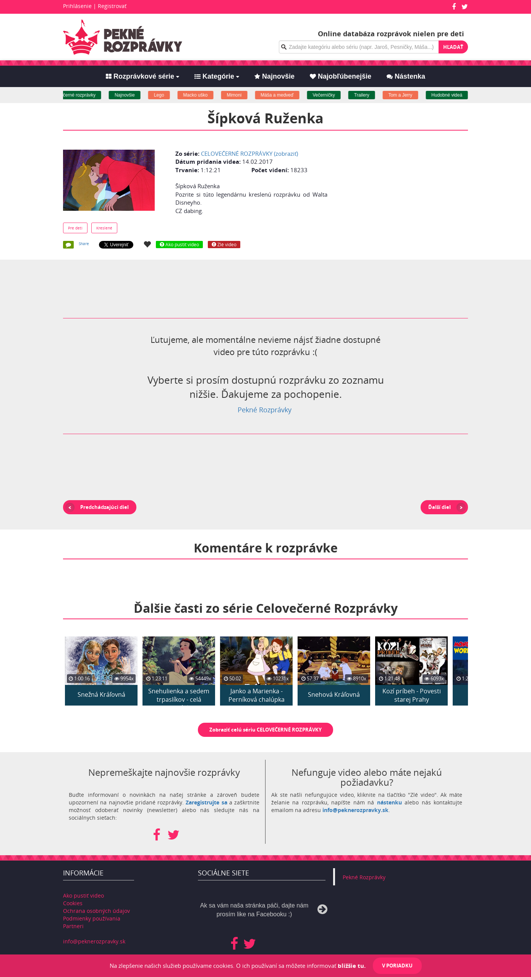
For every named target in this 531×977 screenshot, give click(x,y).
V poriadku (397, 965)
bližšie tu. (352, 965)
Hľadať (453, 47)
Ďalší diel (439, 507)
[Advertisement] (400, 193)
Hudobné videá (454, 95)
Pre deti (75, 228)
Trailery (369, 95)
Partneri (73, 926)
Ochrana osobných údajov (96, 910)
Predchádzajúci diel (104, 507)
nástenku (389, 802)
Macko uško (203, 95)
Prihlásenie (77, 6)
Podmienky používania (91, 918)
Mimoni (242, 95)
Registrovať (112, 6)
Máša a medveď (285, 95)
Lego (167, 95)
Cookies (73, 903)
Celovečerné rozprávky (80, 95)
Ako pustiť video (83, 895)
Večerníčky (332, 95)
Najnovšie (133, 95)
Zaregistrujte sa (206, 802)
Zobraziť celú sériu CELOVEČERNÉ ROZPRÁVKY (265, 729)
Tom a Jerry (409, 95)
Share (84, 243)
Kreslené (104, 228)
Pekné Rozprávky (264, 409)
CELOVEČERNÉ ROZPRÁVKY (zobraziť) (249, 153)
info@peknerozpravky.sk (355, 810)
